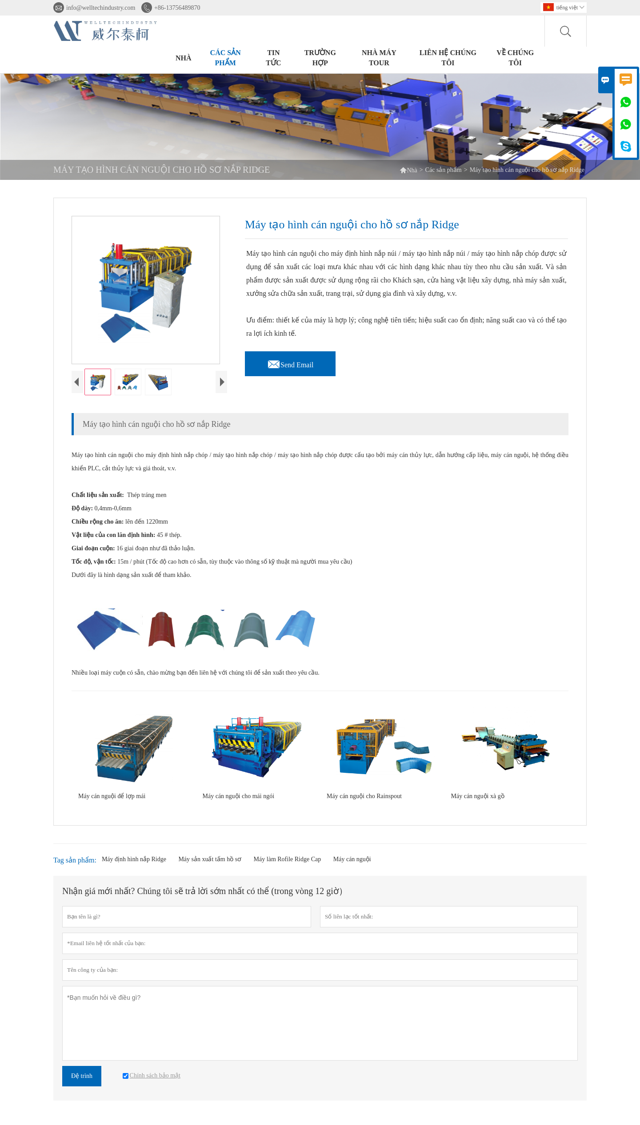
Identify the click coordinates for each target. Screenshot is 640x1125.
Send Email (290, 362)
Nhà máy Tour (379, 58)
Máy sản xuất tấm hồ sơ (209, 866)
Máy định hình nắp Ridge (134, 866)
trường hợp (320, 58)
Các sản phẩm (225, 58)
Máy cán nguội (352, 866)
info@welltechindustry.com (100, 7)
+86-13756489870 (177, 7)
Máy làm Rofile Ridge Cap (287, 866)
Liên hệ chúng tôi (448, 58)
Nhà (184, 58)
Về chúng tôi (515, 58)
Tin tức (273, 58)
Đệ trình (81, 1082)
